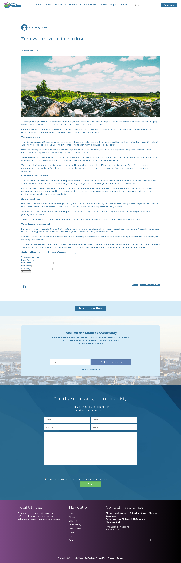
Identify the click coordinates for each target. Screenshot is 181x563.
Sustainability (75, 525)
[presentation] (67, 353)
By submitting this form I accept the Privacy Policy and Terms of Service (78, 479)
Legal (113, 4)
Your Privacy (108, 558)
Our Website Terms (93, 558)
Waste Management (150, 285)
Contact (123, 4)
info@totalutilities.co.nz (117, 527)
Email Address (28, 260)
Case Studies (91, 4)
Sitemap (119, 558)
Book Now (169, 5)
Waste (135, 285)
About (48, 4)
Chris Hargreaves (38, 27)
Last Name (26, 266)
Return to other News (90, 308)
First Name (26, 263)
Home (39, 4)
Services (59, 4)
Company (26, 269)
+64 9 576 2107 (112, 530)
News (104, 4)
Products (74, 4)
